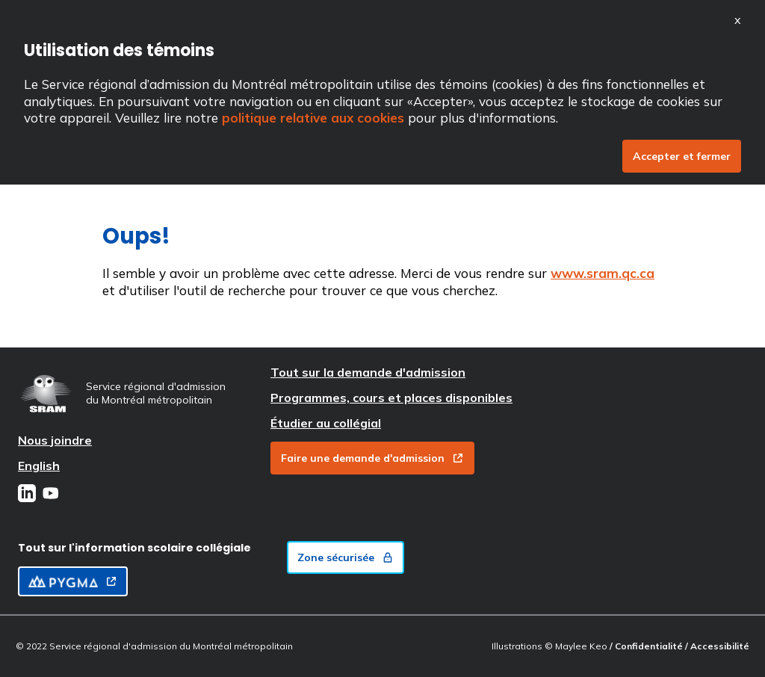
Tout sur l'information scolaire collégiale (134, 547)
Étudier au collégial (325, 423)
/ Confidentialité (647, 646)
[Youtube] (51, 494)
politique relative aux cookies (313, 118)
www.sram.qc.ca (602, 273)
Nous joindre (55, 440)
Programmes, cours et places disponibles (391, 397)
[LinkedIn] (27, 494)
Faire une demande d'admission (372, 458)
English (39, 465)
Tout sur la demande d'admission (367, 372)
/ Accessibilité (717, 646)
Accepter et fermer (682, 156)
